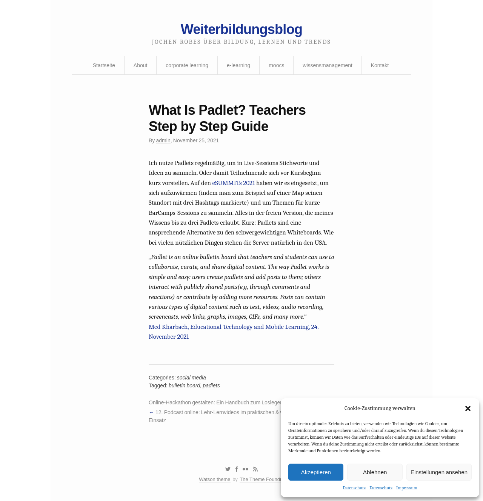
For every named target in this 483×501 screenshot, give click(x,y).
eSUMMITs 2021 (233, 183)
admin (163, 140)
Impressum (406, 487)
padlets (211, 385)
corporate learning (187, 65)
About (141, 65)
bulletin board (184, 385)
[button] (468, 408)
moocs (276, 65)
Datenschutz (354, 487)
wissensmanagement (327, 65)
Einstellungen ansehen (439, 472)
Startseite (104, 65)
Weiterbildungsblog (241, 29)
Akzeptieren (316, 472)
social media (191, 378)
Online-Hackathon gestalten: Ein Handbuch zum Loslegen (216, 402)
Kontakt (380, 65)
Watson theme (214, 479)
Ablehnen (375, 472)
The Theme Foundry (262, 479)
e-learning (238, 65)
